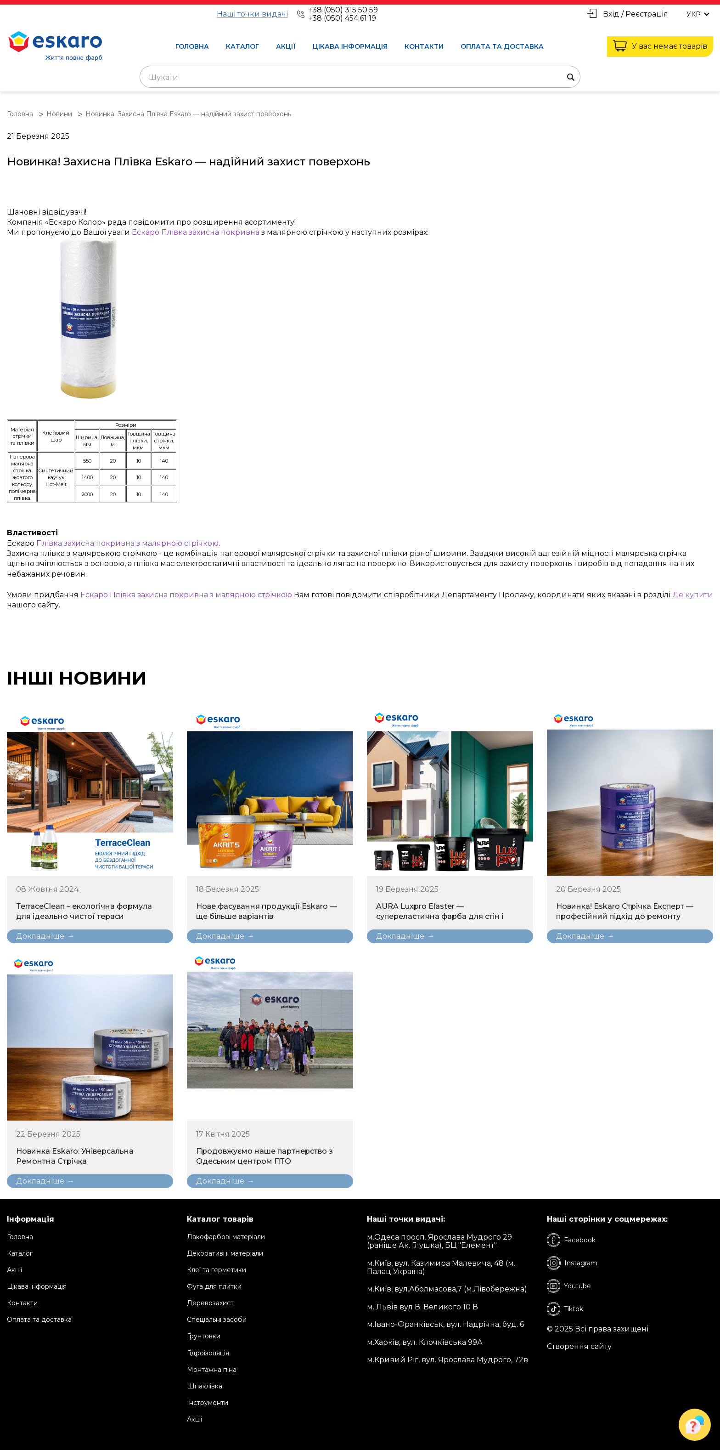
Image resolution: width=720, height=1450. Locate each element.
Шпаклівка (204, 1386)
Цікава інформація (350, 46)
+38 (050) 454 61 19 (342, 18)
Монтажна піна (211, 1369)
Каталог (242, 46)
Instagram (572, 1263)
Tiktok (565, 1309)
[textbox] (360, 77)
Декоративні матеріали (225, 1253)
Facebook (571, 1240)
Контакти (424, 46)
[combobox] (360, 77)
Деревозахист (210, 1303)
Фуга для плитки (214, 1286)
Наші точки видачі (252, 14)
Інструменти (207, 1402)
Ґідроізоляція (208, 1353)
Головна (192, 46)
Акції (286, 46)
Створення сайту (579, 1346)
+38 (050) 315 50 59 (343, 10)
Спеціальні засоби (217, 1319)
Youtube (569, 1286)
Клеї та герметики (216, 1270)
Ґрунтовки (203, 1336)
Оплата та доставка (502, 46)
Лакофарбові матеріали (226, 1236)
